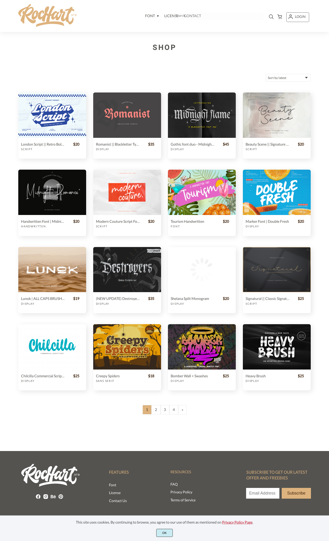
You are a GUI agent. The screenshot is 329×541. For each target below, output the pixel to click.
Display (103, 149)
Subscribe (296, 493)
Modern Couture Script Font (118, 221)
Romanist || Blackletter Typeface (118, 144)
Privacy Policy (181, 492)
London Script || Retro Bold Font (43, 144)
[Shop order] (288, 78)
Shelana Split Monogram (190, 298)
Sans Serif (105, 381)
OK (164, 533)
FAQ (174, 484)
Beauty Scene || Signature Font (267, 144)
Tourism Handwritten (187, 221)
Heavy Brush (256, 376)
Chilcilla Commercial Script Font (43, 376)
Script (27, 149)
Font (175, 226)
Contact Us (118, 500)
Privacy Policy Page (237, 522)
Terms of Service (183, 500)
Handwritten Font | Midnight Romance (43, 221)
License (115, 492)
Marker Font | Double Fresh (267, 221)
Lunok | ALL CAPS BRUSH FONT (43, 298)
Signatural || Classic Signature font (267, 298)
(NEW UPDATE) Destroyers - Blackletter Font (118, 298)
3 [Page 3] (165, 409)
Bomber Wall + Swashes (189, 376)
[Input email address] (262, 493)
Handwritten (33, 226)
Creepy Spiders (108, 376)
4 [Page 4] (174, 409)
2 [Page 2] (156, 409)
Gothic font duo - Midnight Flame (193, 144)
